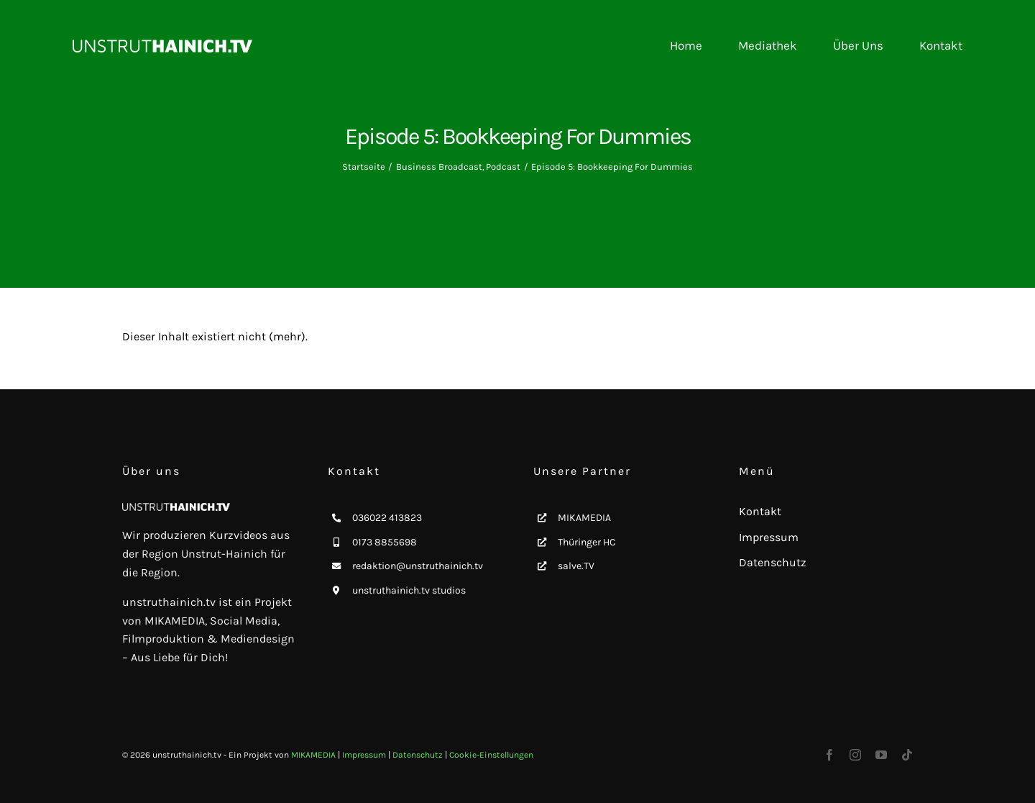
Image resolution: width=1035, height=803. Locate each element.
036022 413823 (387, 518)
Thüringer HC (587, 542)
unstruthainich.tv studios (409, 590)
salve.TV (576, 566)
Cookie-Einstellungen (491, 755)
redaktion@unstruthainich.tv (417, 566)
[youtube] (881, 755)
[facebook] (829, 755)
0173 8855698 (384, 542)
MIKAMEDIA (584, 518)
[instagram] (855, 755)
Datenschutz (417, 755)
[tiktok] (907, 755)
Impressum (364, 755)
